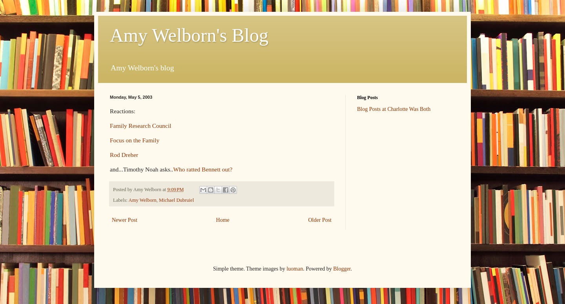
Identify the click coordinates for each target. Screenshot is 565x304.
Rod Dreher (124, 154)
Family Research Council (140, 125)
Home (223, 220)
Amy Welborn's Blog (189, 35)
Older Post (320, 220)
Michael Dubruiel (176, 200)
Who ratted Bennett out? (202, 169)
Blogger (341, 269)
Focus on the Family (134, 140)
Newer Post (124, 220)
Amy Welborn (143, 200)
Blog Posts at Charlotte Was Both (393, 109)
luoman (294, 269)
